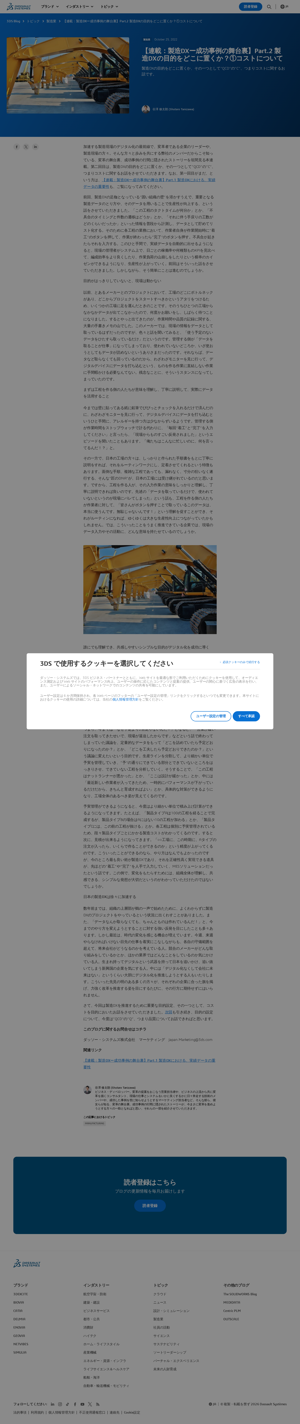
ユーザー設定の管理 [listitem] (206, 716)
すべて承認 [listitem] (246, 716)
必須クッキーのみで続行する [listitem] (238, 663)
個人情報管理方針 (125, 699)
